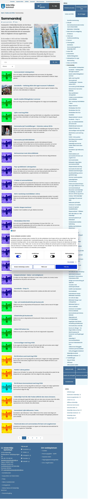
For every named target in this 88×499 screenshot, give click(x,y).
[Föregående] (20, 437)
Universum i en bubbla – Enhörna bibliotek (75, 310)
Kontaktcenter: (53, 1)
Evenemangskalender (73, 397)
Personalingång (7, 493)
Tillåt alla (66, 266)
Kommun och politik (81, 375)
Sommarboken (73, 291)
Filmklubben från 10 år (75, 108)
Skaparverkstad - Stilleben (76, 211)
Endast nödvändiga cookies (21, 266)
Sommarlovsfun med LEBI (75, 325)
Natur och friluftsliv (71, 63)
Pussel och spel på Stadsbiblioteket (74, 208)
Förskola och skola (69, 8)
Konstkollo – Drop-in (74, 119)
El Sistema (70, 34)
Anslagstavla (6, 485)
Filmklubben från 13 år (74, 112)
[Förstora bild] (46, 36)
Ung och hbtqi (71, 360)
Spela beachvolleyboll (75, 274)
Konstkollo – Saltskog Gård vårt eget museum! (76, 70)
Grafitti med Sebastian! (75, 289)
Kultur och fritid (10, 13)
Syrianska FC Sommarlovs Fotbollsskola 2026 (76, 277)
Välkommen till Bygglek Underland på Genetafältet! (76, 347)
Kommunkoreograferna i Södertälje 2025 (73, 48)
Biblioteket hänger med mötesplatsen (75, 301)
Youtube (25, 458)
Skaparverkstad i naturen (75, 117)
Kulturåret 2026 (71, 407)
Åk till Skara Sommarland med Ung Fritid (75, 140)
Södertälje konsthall (72, 353)
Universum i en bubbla (75, 205)
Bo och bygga (81, 14)
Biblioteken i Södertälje (73, 29)
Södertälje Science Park (73, 410)
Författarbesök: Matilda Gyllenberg (75, 223)
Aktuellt (68, 23)
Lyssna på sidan (6, 22)
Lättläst (27, 1)
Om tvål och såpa (73, 298)
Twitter (25, 452)
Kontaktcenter (69, 381)
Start (2, 13)
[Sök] (25, 62)
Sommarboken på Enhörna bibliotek (76, 314)
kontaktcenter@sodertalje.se (9, 460)
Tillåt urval (44, 266)
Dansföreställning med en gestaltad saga (76, 174)
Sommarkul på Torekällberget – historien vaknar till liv (76, 82)
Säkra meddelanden (8, 482)
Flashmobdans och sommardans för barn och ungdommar (76, 155)
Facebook (26, 449)
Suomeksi (32, 1)
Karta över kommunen (73, 405)
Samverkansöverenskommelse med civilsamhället (75, 26)
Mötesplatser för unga (72, 58)
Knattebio (71, 115)
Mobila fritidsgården (72, 56)
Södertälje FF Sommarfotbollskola (74, 339)
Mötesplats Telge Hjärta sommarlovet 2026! (75, 163)
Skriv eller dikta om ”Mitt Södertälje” (75, 214)
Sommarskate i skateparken (76, 67)
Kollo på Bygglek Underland (76, 351)
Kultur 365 (69, 51)
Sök (54, 6)
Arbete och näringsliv (69, 375)
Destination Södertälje (73, 395)
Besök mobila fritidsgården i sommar (76, 75)
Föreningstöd (69, 43)
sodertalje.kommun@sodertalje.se (13, 470)
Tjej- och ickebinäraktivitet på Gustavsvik (76, 122)
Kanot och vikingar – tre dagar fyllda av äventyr (75, 329)
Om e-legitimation (47, 463)
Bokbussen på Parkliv (74, 202)
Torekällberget (70, 358)
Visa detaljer (70, 262)
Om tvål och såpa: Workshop (76, 272)
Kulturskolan (69, 54)
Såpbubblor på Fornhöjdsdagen (73, 318)
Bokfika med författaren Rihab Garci (75, 227)
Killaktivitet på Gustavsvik (75, 126)
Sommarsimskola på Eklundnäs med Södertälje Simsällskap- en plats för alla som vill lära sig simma (76, 190)
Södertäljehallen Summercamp (73, 180)
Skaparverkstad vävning (75, 166)
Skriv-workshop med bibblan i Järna (76, 102)
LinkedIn (25, 461)
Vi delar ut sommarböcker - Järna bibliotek (76, 98)
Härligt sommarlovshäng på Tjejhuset (76, 281)
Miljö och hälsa (81, 369)
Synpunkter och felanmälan (10, 476)
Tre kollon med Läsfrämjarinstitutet (74, 285)
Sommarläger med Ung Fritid (76, 130)
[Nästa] (41, 437)
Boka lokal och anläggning (73, 31)
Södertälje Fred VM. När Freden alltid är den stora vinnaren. (75, 145)
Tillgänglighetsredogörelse (50, 460)
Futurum (68, 40)
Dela (15, 22)
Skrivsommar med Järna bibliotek (75, 90)
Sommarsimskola (73, 160)
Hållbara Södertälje (72, 402)
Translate (12, 1)
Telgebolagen (70, 418)
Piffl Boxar (69, 362)
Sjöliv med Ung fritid (74, 78)
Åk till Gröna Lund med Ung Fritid (76, 134)
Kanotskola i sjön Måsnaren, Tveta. (76, 150)
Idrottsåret (70, 45)
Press (3, 479)
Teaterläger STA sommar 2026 (75, 199)
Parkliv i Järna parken (74, 137)
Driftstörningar (71, 392)
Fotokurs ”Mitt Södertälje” (75, 196)
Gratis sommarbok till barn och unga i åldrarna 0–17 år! (76, 184)
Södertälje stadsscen (72, 355)
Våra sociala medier (72, 365)
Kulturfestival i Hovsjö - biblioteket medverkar (75, 294)
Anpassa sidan (19, 1)
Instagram (26, 455)
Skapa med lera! (73, 105)
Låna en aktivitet (73, 306)
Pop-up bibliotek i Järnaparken (73, 94)
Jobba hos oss (71, 400)
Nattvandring (70, 60)
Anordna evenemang (73, 20)
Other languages (40, 1)
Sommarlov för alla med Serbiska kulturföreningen (76, 170)
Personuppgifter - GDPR (49, 454)
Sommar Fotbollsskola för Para (75, 343)
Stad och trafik (69, 369)
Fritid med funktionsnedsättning (72, 37)
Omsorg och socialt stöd (81, 8)
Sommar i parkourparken (75, 177)
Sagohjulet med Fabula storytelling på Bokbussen (76, 322)
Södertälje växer (71, 415)
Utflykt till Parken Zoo (74, 128)
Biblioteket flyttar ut (74, 304)
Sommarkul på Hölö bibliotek (76, 86)
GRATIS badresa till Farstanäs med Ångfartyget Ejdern (76, 334)
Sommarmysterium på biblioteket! (75, 218)
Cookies (44, 451)
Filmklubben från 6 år (74, 110)
